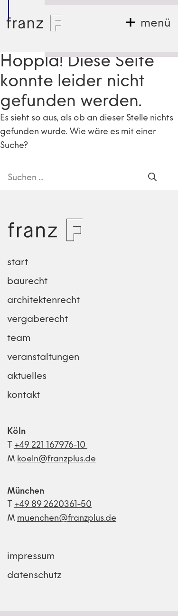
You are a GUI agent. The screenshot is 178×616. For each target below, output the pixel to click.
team (18, 338)
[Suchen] (152, 178)
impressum (31, 556)
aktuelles (27, 376)
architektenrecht (43, 300)
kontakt (23, 395)
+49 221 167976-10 (50, 445)
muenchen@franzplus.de (66, 519)
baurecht (27, 281)
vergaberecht (37, 319)
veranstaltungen (43, 357)
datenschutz (34, 575)
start (17, 262)
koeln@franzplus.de (56, 459)
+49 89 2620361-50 (53, 505)
